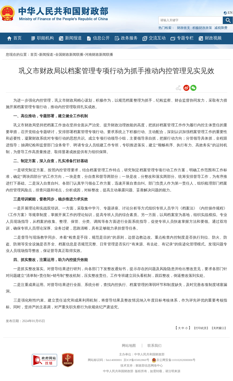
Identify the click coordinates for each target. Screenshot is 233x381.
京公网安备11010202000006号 (174, 360)
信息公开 (98, 38)
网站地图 (129, 345)
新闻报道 (70, 38)
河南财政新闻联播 (99, 54)
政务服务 (126, 38)
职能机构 (42, 38)
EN (230, 12)
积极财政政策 (202, 28)
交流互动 (154, 38)
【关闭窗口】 (218, 328)
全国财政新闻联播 (69, 54)
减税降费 (220, 28)
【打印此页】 (201, 328)
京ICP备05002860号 (136, 360)
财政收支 (183, 28)
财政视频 (210, 38)
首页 (14, 38)
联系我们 (154, 345)
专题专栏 (182, 38)
